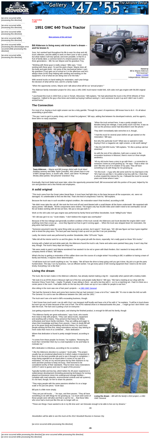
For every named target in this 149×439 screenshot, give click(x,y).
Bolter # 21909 (142, 75)
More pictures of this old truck (60, 37)
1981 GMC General (88, 288)
